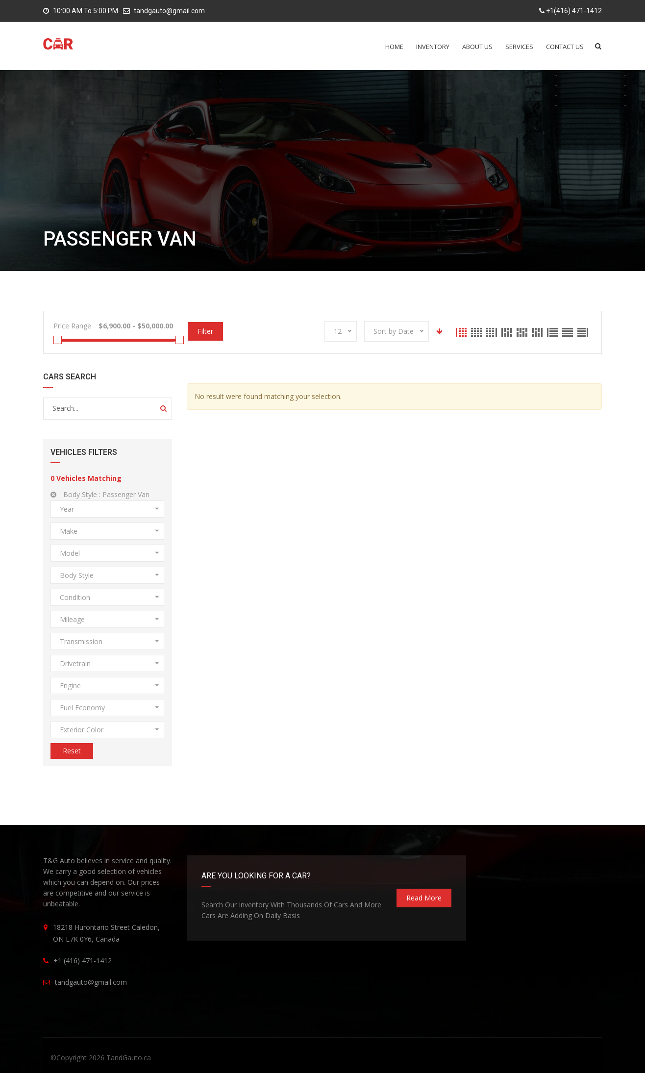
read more (424, 897)
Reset (72, 750)
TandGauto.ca (128, 1057)
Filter (205, 331)
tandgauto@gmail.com (169, 11)
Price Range (72, 325)
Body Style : (99, 494)
